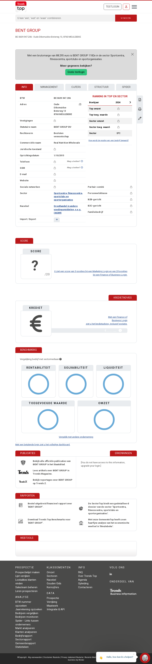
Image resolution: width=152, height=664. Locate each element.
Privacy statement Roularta (72, 657)
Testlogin (112, 6)
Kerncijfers (53, 587)
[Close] (132, 54)
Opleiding (83, 583)
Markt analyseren (25, 628)
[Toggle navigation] (133, 6)
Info (24, 87)
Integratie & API (56, 609)
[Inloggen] (126, 7)
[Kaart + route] (80, 104)
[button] (57, 219)
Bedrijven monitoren (26, 616)
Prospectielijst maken (27, 572)
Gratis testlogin (76, 72)
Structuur (101, 87)
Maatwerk (52, 605)
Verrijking (52, 602)
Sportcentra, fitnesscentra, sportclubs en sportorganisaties (68, 196)
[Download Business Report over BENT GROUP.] (140, 100)
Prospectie (53, 598)
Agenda (82, 579)
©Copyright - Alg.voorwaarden (29, 657)
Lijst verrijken (22, 576)
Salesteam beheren (26, 587)
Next (130, 102)
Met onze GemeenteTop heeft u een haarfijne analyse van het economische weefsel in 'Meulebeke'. (108, 522)
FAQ (80, 572)
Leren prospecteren (26, 591)
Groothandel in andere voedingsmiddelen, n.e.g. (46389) (67, 209)
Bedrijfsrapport (23, 635)
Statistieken (22, 647)
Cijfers (76, 87)
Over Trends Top (87, 576)
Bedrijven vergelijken (26, 613)
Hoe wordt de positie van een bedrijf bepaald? (108, 140)
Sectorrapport (23, 639)
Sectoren (52, 576)
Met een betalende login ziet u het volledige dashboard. (42, 444)
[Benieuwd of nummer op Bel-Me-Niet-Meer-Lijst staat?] (82, 161)
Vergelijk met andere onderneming (76, 437)
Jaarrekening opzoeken (28, 609)
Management (49, 87)
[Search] (65, 18)
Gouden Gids (54, 583)
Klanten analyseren (26, 632)
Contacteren (85, 587)
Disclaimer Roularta (51, 657)
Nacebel (51, 579)
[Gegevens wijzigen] (139, 118)
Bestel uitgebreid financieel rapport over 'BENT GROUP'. (50, 505)
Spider (126, 87)
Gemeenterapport (25, 643)
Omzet (50, 572)
